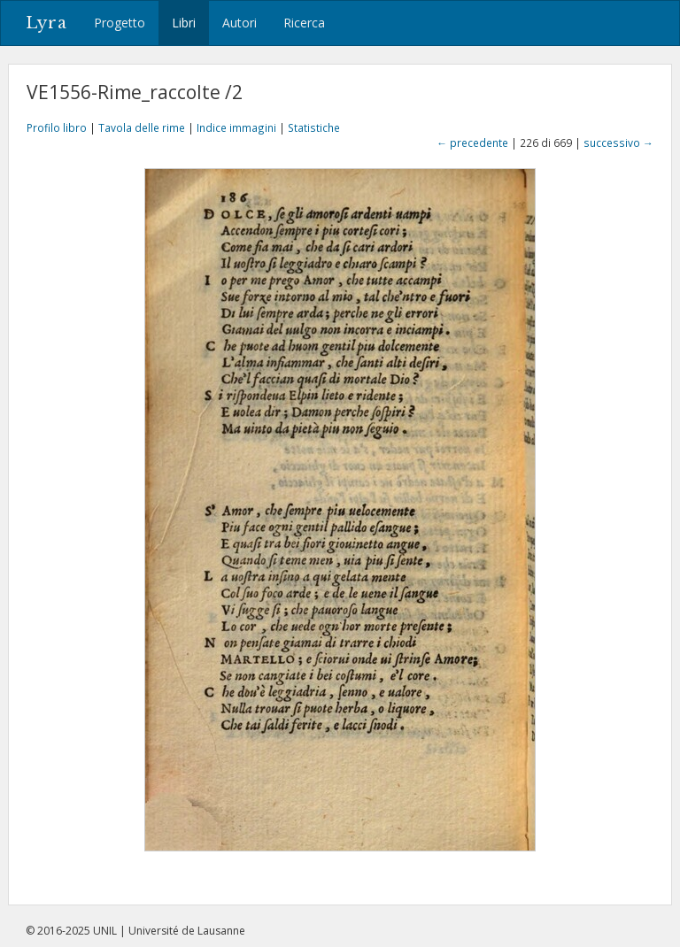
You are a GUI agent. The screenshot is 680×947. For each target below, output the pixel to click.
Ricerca (304, 22)
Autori (239, 22)
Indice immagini (236, 127)
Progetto (119, 22)
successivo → (618, 142)
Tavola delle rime (141, 127)
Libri (184, 22)
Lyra (46, 23)
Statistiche (314, 127)
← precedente (472, 142)
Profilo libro (57, 127)
